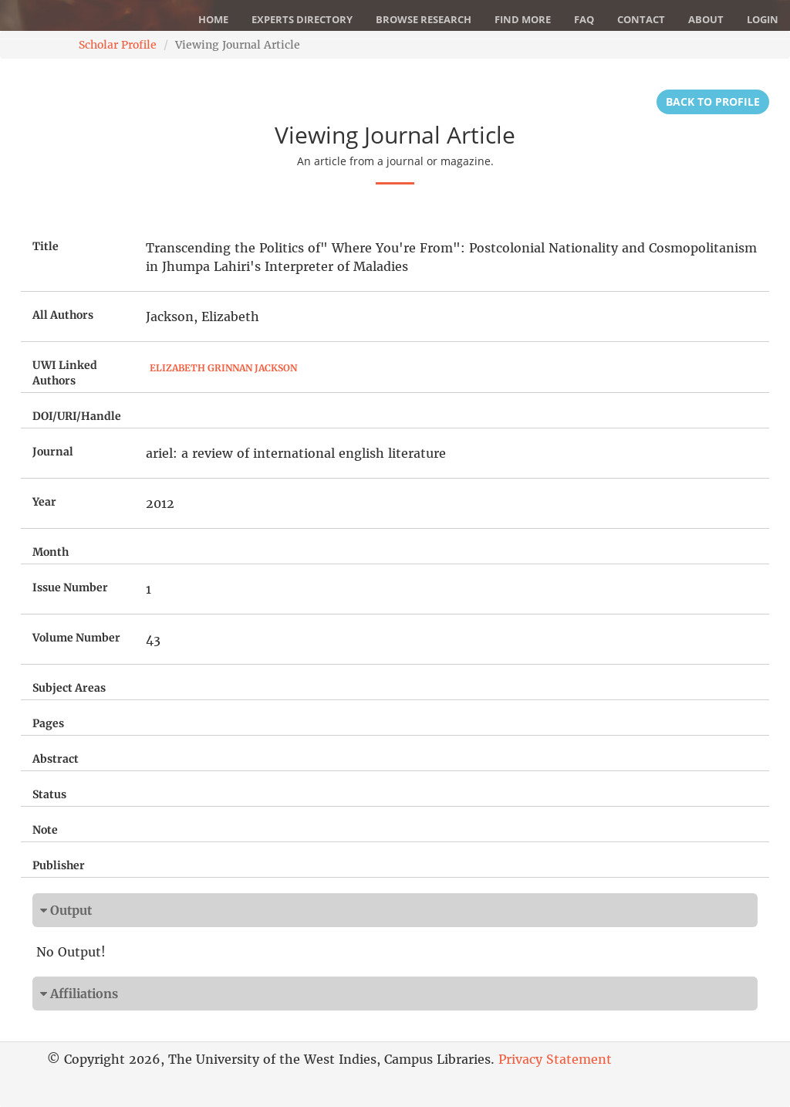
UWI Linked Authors (64, 373)
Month (50, 552)
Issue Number (70, 587)
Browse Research (423, 19)
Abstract (55, 759)
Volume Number (76, 638)
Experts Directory (302, 19)
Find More (523, 19)
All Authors (62, 315)
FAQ (584, 19)
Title (45, 246)
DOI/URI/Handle (76, 416)
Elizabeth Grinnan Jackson (223, 368)
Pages (48, 723)
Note (45, 830)
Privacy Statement (555, 1059)
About (706, 19)
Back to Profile (713, 101)
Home (213, 19)
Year (44, 502)
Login (762, 19)
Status (49, 794)
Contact (641, 19)
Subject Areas (69, 688)
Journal (52, 452)
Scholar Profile (118, 45)
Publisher (58, 865)
